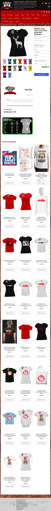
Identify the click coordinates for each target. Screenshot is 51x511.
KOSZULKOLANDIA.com (39, 34)
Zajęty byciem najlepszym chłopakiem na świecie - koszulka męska (41, 164)
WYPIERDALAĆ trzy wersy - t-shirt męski (10, 250)
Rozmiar (36, 43)
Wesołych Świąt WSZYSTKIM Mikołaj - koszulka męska (10, 380)
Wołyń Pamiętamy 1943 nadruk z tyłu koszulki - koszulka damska (9, 337)
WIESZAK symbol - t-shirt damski (41, 336)
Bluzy (22, 12)
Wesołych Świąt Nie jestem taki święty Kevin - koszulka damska (25, 467)
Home (3, 12)
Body (28, 12)
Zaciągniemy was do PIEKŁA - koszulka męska (9, 206)
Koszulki (17, 12)
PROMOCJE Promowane (20, 495)
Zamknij (34, 504)
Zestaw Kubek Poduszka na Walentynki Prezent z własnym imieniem (25, 164)
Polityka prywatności (12, 497)
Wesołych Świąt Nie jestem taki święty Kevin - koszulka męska (41, 424)
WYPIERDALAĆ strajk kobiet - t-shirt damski (9, 293)
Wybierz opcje (9, 171)
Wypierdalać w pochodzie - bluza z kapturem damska (41, 207)
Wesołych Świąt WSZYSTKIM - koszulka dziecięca (9, 424)
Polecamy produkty (9, 130)
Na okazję (10, 12)
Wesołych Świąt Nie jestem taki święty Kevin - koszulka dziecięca (9, 467)
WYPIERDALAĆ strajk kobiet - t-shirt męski (41, 250)
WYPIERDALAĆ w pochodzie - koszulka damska (41, 294)
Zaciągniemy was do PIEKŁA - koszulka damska (25, 206)
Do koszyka (25, 215)
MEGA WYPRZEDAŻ (21, 490)
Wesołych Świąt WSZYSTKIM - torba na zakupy (41, 380)
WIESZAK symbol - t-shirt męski (25, 336)
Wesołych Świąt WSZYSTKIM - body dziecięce (25, 424)
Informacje (4, 490)
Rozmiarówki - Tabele (4, 496)
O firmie (2, 493)
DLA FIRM (29, 490)
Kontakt (11, 495)
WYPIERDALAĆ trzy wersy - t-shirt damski (25, 250)
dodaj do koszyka (41, 63)
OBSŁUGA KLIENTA (12, 490)
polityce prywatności (20, 508)
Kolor (35, 38)
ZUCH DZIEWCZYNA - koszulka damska (9, 163)
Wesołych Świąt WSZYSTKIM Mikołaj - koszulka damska (25, 380)
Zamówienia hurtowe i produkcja (29, 495)
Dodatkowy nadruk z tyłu (40, 49)
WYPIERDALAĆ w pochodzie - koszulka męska (25, 294)
